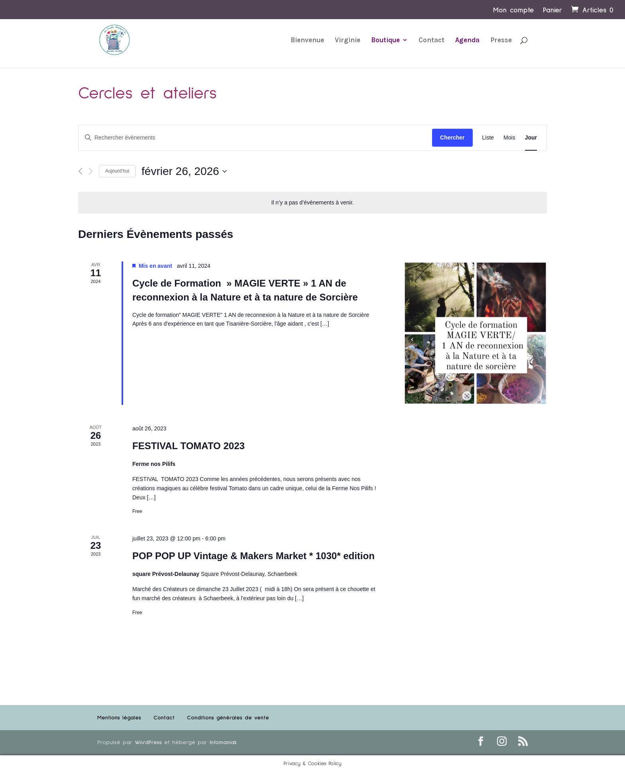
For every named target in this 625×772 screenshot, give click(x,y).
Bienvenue (307, 40)
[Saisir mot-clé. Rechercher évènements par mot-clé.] (255, 137)
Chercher (452, 137)
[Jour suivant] (90, 171)
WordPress (148, 742)
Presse (501, 40)
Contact (431, 40)
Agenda (467, 40)
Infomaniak (223, 742)
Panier (552, 10)
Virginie (347, 40)
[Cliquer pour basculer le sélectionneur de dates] (184, 171)
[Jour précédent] (80, 171)
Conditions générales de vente (228, 718)
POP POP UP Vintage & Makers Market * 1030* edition (253, 555)
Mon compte (513, 10)
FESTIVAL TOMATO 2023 (188, 445)
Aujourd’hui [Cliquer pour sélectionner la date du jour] (117, 171)
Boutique (385, 40)
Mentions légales (119, 718)
